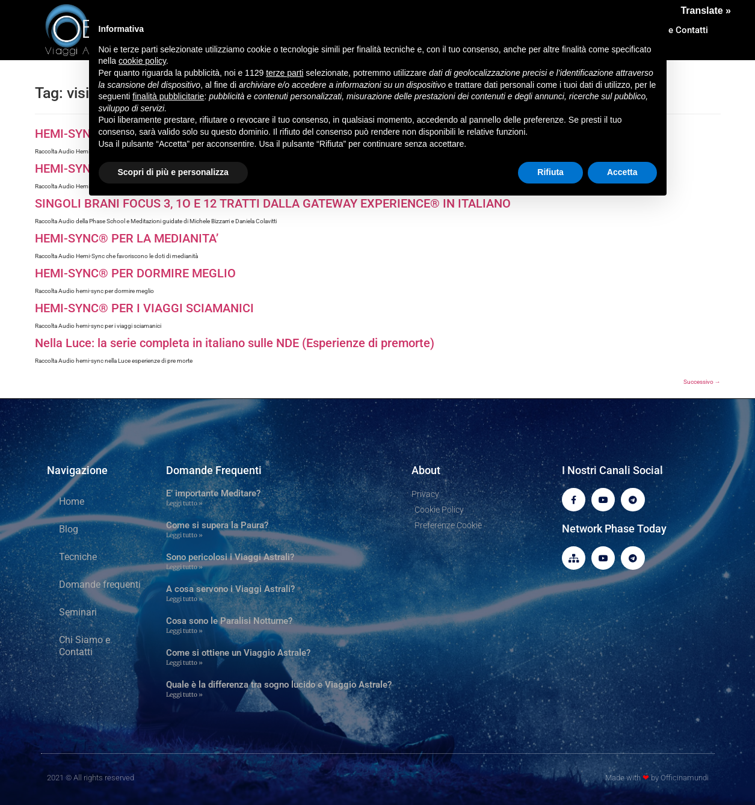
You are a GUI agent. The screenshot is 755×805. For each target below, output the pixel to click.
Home (71, 501)
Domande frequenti (100, 584)
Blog (68, 529)
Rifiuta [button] (550, 172)
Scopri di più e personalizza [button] (173, 172)
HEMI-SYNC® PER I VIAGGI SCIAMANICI (144, 308)
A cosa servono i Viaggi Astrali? (230, 589)
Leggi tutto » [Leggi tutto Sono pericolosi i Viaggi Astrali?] (184, 567)
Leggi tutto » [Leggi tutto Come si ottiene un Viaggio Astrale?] (184, 663)
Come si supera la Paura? (217, 525)
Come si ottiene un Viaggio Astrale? (238, 652)
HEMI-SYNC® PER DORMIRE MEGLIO (135, 273)
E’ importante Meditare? (213, 493)
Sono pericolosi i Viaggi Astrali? (230, 557)
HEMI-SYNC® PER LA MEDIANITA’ (126, 238)
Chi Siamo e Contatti (84, 646)
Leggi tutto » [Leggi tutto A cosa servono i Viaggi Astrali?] (184, 599)
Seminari (78, 612)
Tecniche (78, 557)
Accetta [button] (622, 172)
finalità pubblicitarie (168, 96)
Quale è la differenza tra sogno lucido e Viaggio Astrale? (279, 684)
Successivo (702, 381)
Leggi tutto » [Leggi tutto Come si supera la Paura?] (184, 535)
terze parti (284, 73)
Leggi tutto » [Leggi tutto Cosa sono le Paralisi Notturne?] (184, 631)
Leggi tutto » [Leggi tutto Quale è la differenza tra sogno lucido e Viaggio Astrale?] (184, 695)
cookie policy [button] (142, 61)
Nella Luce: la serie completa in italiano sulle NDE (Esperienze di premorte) (234, 343)
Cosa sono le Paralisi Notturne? (229, 620)
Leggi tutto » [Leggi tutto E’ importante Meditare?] (184, 503)
